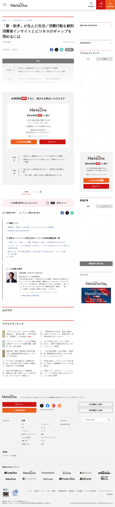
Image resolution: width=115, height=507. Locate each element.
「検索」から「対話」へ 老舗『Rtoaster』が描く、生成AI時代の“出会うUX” (36, 242)
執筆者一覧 (25, 444)
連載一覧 (24, 441)
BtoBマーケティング (28, 434)
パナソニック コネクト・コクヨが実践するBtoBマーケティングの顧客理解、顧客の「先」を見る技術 (21, 343)
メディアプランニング (48, 437)
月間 (104, 59)
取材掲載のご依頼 (95, 410)
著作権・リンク (39, 491)
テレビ (43, 441)
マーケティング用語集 (9, 456)
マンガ (43, 427)
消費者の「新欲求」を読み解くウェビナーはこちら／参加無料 (31, 227)
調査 (42, 434)
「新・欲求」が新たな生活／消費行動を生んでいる (42, 175)
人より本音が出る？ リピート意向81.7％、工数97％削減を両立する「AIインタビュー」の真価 (58, 343)
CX (23, 427)
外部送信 (110, 494)
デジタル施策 (26, 437)
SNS (42, 444)
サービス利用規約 (90, 491)
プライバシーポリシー (105, 491)
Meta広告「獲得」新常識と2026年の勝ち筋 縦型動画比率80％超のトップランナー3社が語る (21, 353)
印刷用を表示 (8, 213)
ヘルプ (30, 491)
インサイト (25, 431)
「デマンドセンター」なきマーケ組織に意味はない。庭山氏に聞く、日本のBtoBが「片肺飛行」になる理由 (21, 334)
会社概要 (79, 491)
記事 (88, 206)
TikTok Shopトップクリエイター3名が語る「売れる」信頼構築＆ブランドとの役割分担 (58, 363)
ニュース (104, 206)
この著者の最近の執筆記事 (29, 295)
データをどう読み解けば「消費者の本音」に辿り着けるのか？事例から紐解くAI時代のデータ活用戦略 (21, 363)
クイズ (43, 431)
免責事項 (71, 491)
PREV (26, 192)
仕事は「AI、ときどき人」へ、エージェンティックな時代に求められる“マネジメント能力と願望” (58, 373)
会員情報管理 (62, 491)
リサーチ (6, 49)
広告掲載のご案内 (95, 404)
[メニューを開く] (4, 4)
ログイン (52, 142)
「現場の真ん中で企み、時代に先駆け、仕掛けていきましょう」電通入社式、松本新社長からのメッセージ (58, 334)
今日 (88, 59)
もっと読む (10, 256)
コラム (15, 49)
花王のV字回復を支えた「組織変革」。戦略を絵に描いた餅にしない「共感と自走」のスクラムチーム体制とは (21, 373)
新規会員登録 (23, 142)
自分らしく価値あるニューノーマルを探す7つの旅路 (42, 156)
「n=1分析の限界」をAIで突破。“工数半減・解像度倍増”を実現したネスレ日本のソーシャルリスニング (58, 353)
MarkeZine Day (65, 424)
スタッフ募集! (51, 491)
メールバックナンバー (38, 136)
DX (23, 424)
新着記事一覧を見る (96, 264)
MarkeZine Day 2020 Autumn (18, 231)
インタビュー (45, 424)
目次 (54, 61)
